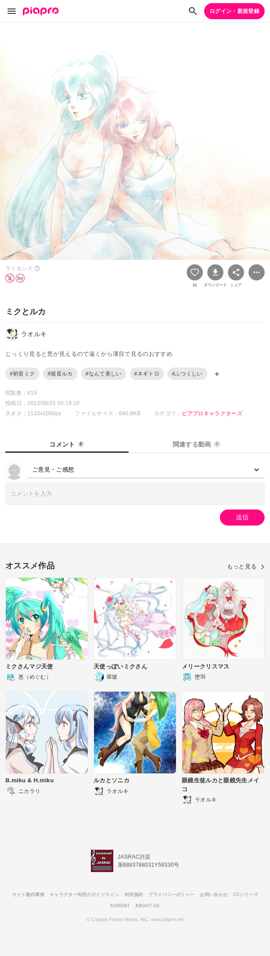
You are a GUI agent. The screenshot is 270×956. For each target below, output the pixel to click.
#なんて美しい (104, 374)
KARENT (120, 905)
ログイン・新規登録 (234, 11)
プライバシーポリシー (171, 894)
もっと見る (246, 566)
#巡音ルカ (60, 374)
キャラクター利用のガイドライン (84, 894)
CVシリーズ (245, 894)
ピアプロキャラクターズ (212, 413)
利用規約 (133, 894)
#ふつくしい (187, 374)
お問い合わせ (213, 894)
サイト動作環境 (28, 894)
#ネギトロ (146, 374)
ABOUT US (147, 905)
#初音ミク (22, 374)
